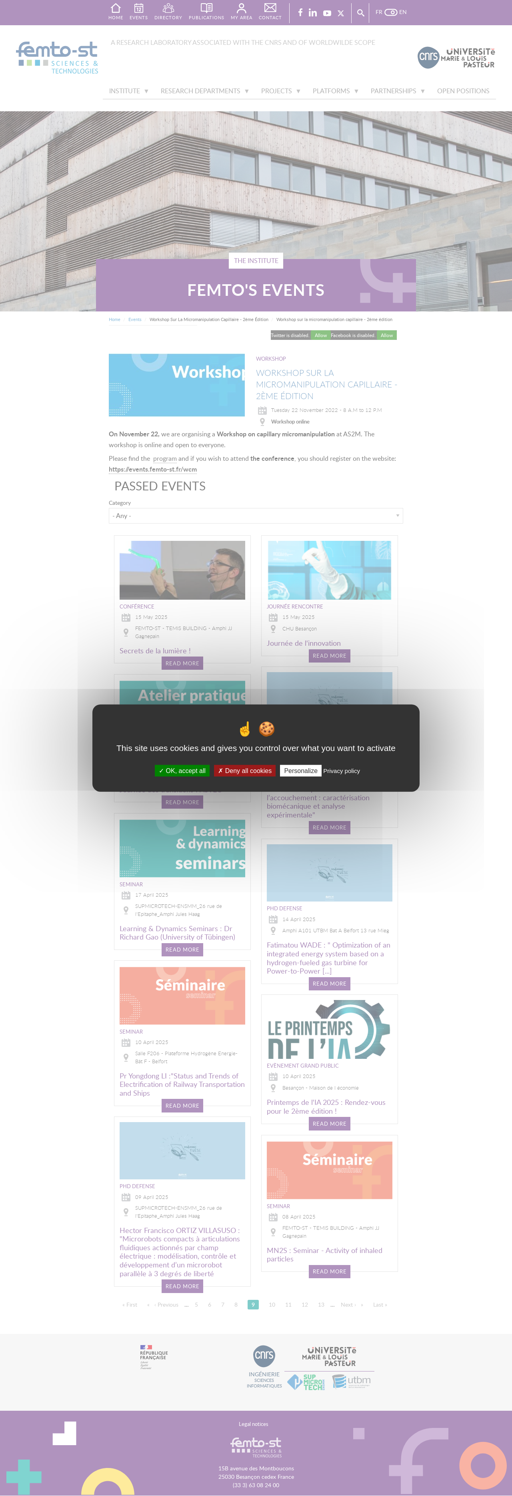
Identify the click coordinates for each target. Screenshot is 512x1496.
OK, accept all (182, 770)
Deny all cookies (245, 770)
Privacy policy (341, 770)
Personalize (301, 770)
